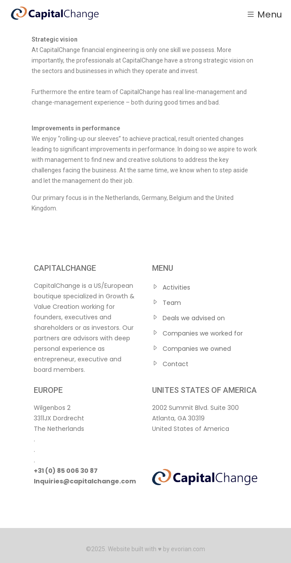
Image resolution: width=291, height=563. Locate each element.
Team (172, 302)
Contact (175, 364)
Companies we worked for (203, 333)
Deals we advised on (194, 318)
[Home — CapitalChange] (55, 13)
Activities (176, 287)
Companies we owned (197, 348)
